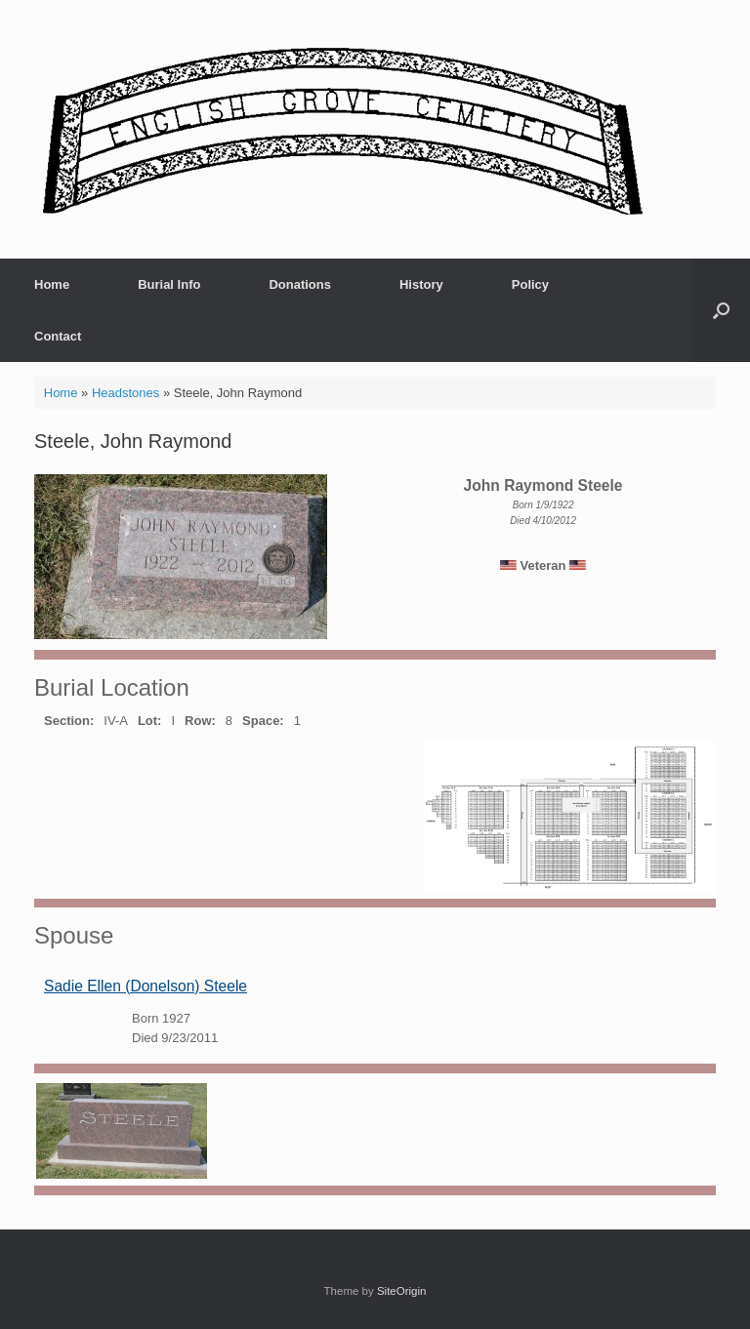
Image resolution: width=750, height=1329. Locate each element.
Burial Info (169, 284)
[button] (721, 310)
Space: (263, 720)
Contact (57, 336)
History (421, 284)
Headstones (125, 392)
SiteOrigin (402, 1291)
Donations (300, 284)
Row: (200, 720)
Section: (69, 720)
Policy (530, 284)
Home (51, 284)
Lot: (150, 720)
